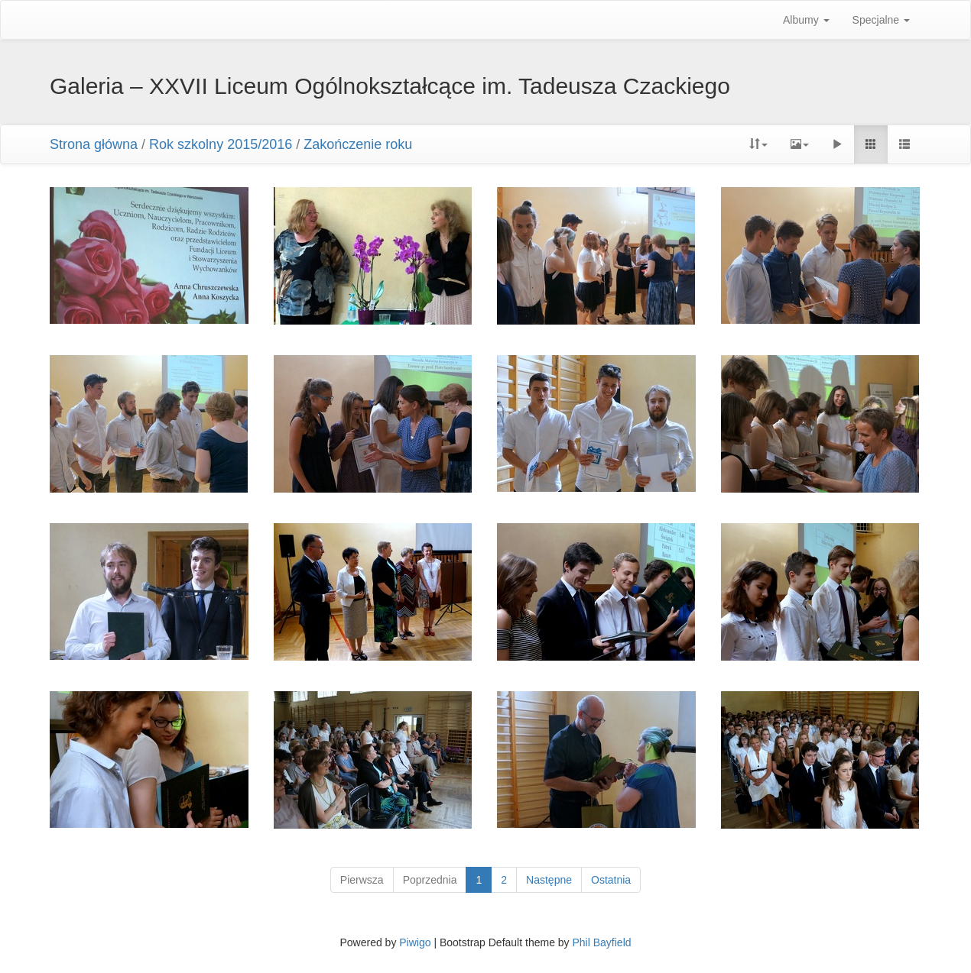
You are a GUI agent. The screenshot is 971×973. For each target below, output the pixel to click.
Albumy (806, 20)
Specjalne (881, 20)
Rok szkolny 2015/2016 (220, 144)
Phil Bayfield (601, 942)
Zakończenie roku (358, 144)
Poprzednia (430, 880)
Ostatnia (611, 880)
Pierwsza (362, 880)
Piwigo (414, 942)
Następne (549, 880)
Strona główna (94, 144)
